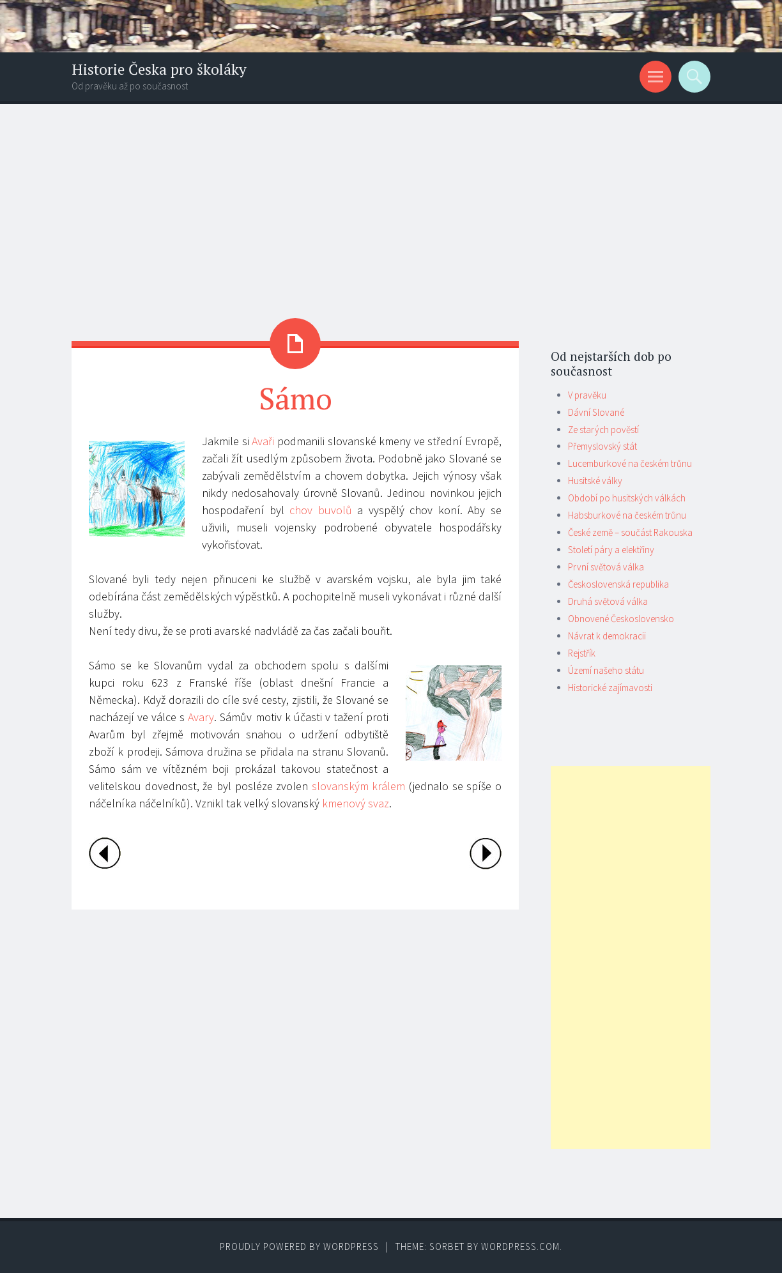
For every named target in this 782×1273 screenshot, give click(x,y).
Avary (201, 717)
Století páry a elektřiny (611, 550)
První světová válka (606, 567)
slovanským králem (359, 786)
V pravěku (587, 395)
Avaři (263, 441)
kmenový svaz (355, 803)
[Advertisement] (391, 200)
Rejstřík (581, 653)
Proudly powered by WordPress (299, 1246)
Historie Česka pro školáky (159, 69)
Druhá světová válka (608, 601)
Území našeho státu (606, 670)
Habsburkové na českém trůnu (627, 515)
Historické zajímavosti (610, 688)
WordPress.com (520, 1246)
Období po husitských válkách (627, 498)
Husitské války (595, 481)
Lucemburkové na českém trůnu (630, 463)
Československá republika (618, 584)
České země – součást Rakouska (630, 532)
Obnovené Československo (621, 619)
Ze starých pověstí (603, 429)
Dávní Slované (596, 412)
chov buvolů (320, 510)
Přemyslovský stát (602, 446)
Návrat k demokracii (607, 636)
